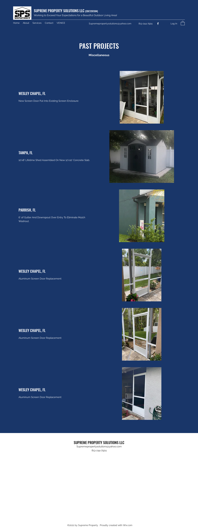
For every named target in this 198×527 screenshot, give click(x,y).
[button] (183, 23)
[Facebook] (158, 23)
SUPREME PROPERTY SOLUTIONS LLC (66, 10)
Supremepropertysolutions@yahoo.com (110, 23)
